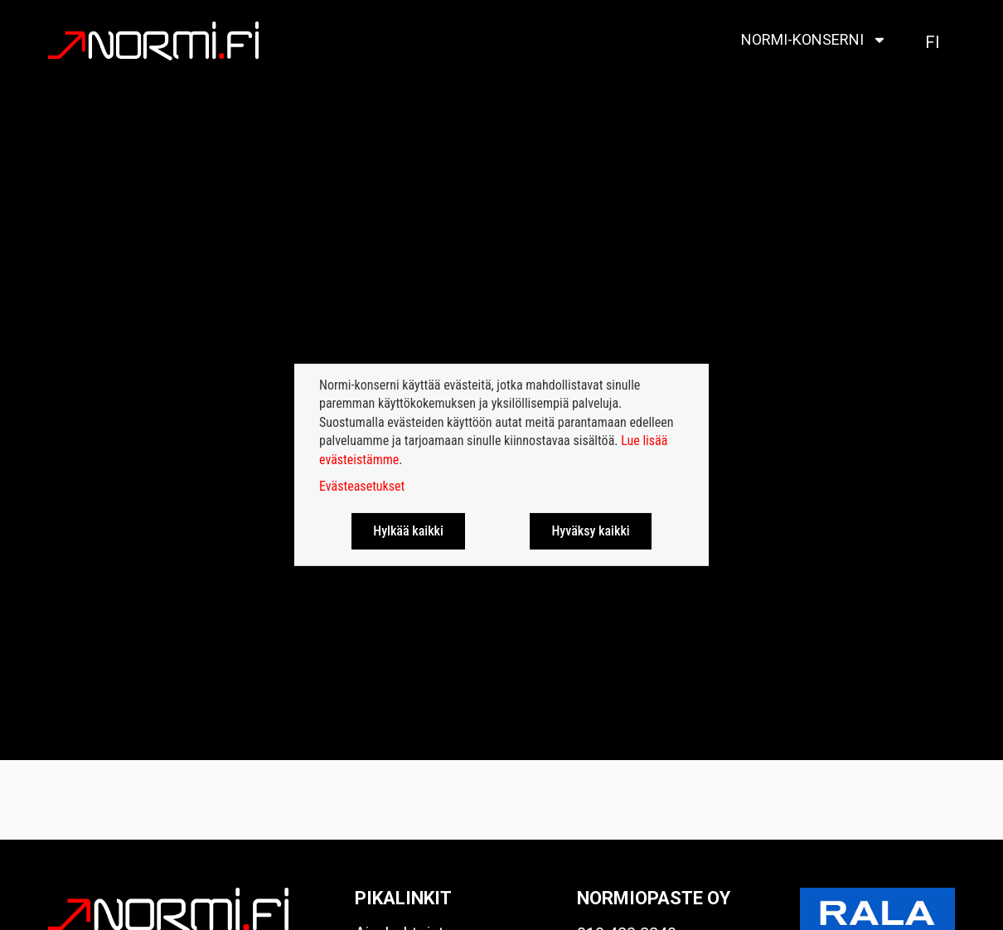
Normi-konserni (814, 40)
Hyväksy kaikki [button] (590, 531)
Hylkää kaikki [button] (408, 531)
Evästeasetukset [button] (362, 486)
